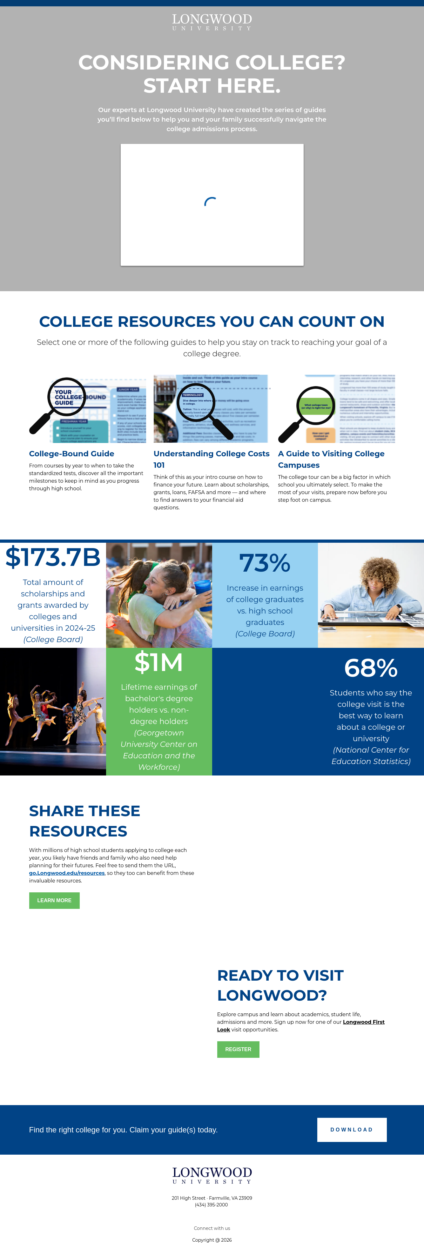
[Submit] (352, 1130)
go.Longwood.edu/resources (67, 873)
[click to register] (238, 1049)
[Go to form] (54, 900)
